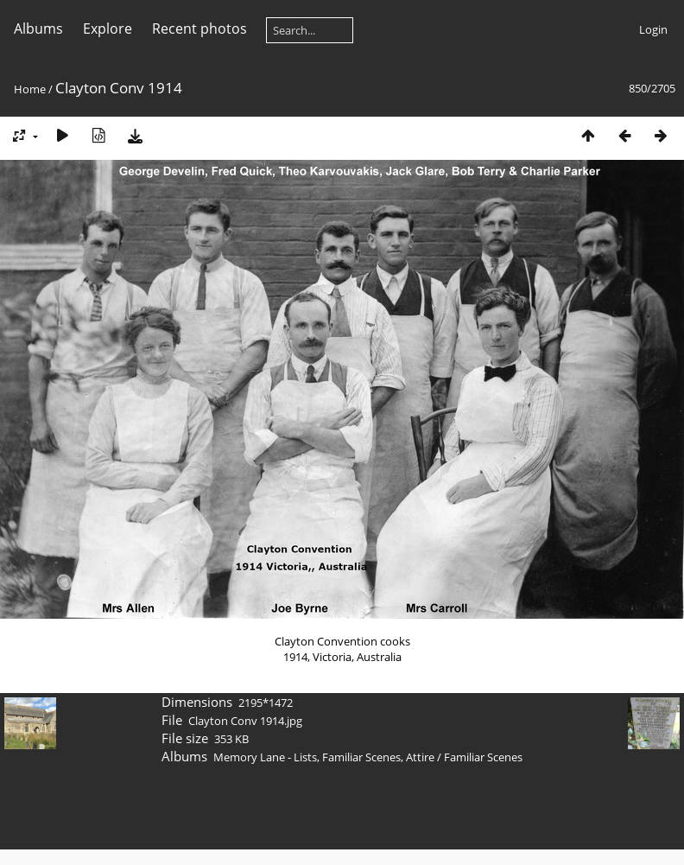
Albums (38, 28)
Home (30, 89)
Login (653, 29)
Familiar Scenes (483, 757)
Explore (107, 28)
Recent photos (199, 28)
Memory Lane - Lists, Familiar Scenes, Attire (323, 757)
